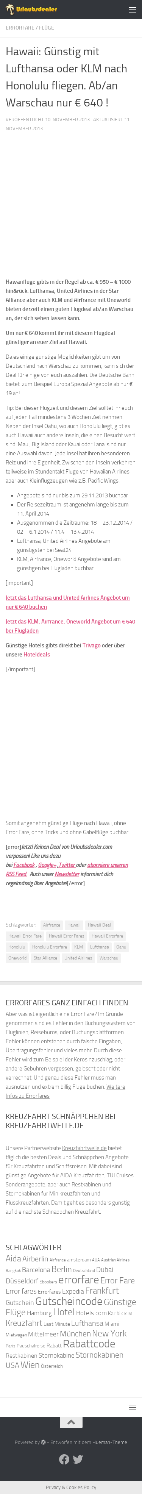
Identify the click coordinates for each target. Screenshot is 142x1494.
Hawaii (74, 925)
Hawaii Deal (99, 925)
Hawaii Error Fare (25, 936)
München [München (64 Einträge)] (75, 1333)
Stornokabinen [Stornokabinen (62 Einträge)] (99, 1355)
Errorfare (20, 28)
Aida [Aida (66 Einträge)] (13, 1259)
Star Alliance (45, 958)
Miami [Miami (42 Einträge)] (112, 1324)
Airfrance (51, 925)
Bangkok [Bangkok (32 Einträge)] (13, 1270)
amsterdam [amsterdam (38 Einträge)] (79, 1260)
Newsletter (67, 874)
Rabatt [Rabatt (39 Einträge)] (54, 1345)
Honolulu (16, 947)
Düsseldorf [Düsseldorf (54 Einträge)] (22, 1281)
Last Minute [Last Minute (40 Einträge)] (57, 1324)
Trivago (92, 645)
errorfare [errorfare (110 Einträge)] (78, 1279)
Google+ (47, 865)
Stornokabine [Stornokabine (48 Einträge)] (57, 1355)
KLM (78, 947)
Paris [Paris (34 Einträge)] (11, 1346)
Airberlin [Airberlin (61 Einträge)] (35, 1258)
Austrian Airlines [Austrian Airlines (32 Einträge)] (115, 1260)
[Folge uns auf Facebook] (64, 1459)
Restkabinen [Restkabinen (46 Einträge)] (21, 1355)
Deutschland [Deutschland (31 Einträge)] (84, 1270)
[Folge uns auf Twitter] (78, 1459)
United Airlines (78, 958)
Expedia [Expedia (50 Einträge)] (73, 1292)
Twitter (67, 865)
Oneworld (17, 958)
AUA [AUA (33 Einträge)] (96, 1260)
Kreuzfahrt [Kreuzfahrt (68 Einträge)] (24, 1323)
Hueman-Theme (109, 1442)
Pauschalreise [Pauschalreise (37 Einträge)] (31, 1346)
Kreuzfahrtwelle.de (84, 1148)
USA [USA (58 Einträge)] (12, 1365)
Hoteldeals (36, 654)
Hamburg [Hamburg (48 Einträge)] (39, 1313)
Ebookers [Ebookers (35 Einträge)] (48, 1282)
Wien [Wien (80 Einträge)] (30, 1364)
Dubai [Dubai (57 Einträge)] (104, 1269)
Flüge (46, 28)
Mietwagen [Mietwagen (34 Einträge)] (16, 1335)
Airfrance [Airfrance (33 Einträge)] (58, 1260)
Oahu (121, 947)
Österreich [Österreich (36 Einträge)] (52, 1366)
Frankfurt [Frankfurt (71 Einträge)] (102, 1291)
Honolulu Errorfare (49, 947)
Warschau (109, 958)
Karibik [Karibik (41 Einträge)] (115, 1313)
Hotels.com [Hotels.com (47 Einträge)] (91, 1313)
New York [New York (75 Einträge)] (109, 1333)
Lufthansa (99, 947)
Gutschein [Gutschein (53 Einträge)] (20, 1303)
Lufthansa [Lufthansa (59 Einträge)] (87, 1323)
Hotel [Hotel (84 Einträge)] (64, 1311)
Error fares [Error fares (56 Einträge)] (21, 1291)
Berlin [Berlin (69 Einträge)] (61, 1269)
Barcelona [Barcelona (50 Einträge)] (36, 1270)
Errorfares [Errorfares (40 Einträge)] (49, 1292)
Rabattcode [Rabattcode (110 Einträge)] (89, 1343)
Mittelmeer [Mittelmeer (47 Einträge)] (43, 1334)
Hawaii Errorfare (107, 936)
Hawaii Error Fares (66, 936)
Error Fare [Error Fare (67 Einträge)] (117, 1281)
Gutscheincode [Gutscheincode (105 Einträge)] (69, 1301)
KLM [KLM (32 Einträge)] (128, 1313)
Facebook (23, 865)
